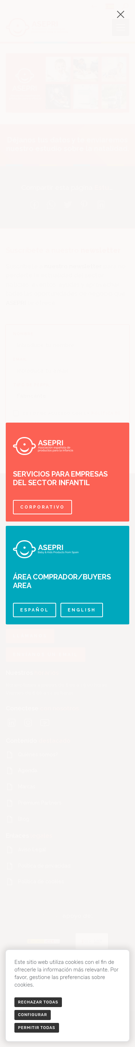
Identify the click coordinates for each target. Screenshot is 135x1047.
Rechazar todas (38, 1002)
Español (34, 610)
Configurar (32, 1014)
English (82, 610)
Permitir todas (36, 1027)
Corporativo (42, 507)
